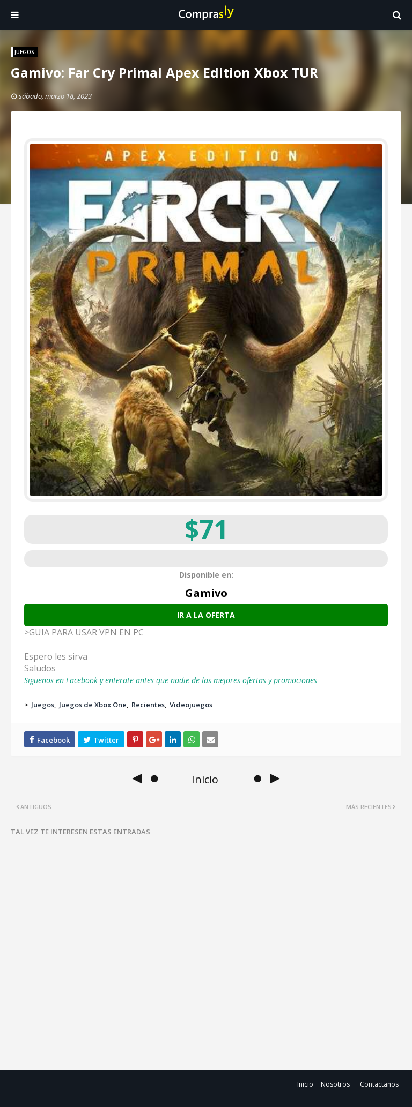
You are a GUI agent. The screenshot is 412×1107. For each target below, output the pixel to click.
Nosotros (335, 1084)
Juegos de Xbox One (93, 704)
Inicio (305, 1084)
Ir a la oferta (206, 615)
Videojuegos (191, 704)
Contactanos (379, 1084)
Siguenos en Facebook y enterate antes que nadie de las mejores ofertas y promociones (170, 680)
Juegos (42, 704)
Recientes (148, 704)
